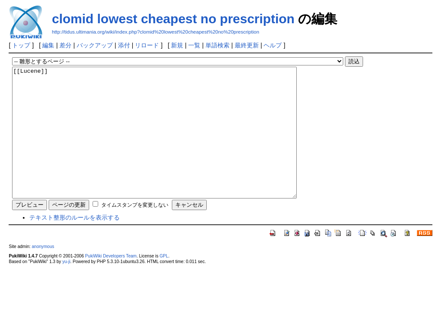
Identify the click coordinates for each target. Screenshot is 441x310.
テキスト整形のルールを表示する (74, 243)
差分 (65, 45)
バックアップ (95, 45)
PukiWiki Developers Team (111, 281)
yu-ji (66, 287)
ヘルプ (273, 45)
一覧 (194, 45)
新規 (177, 45)
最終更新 (247, 45)
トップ (21, 45)
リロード (147, 45)
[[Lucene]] (171, 145)
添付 (124, 45)
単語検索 (217, 45)
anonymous (43, 272)
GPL (163, 281)
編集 (48, 45)
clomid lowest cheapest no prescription (173, 19)
